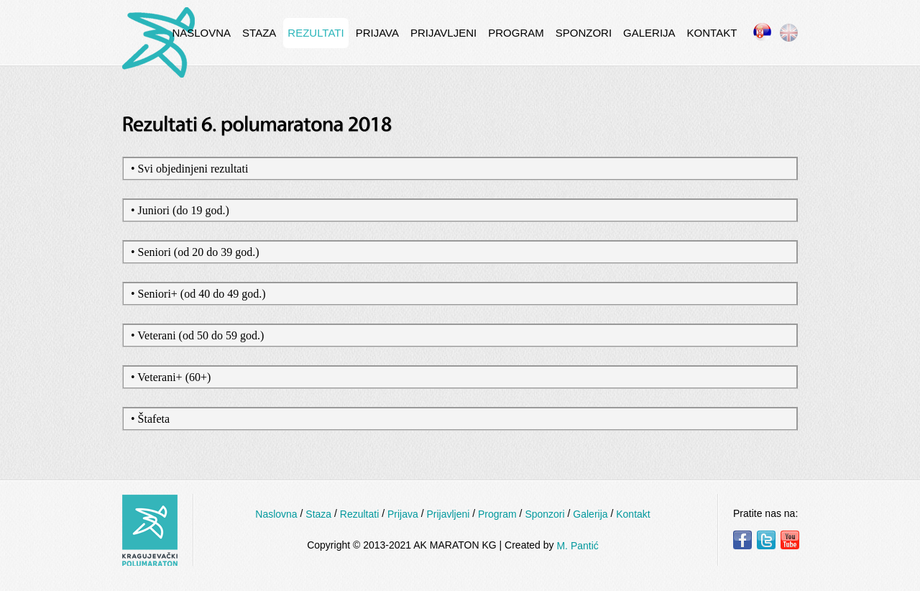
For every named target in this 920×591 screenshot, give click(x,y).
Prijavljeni (443, 33)
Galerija (649, 33)
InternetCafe (158, 42)
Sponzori (584, 33)
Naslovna (201, 33)
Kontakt (712, 33)
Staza (259, 33)
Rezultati (316, 33)
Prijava (377, 33)
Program (516, 33)
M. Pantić (577, 545)
